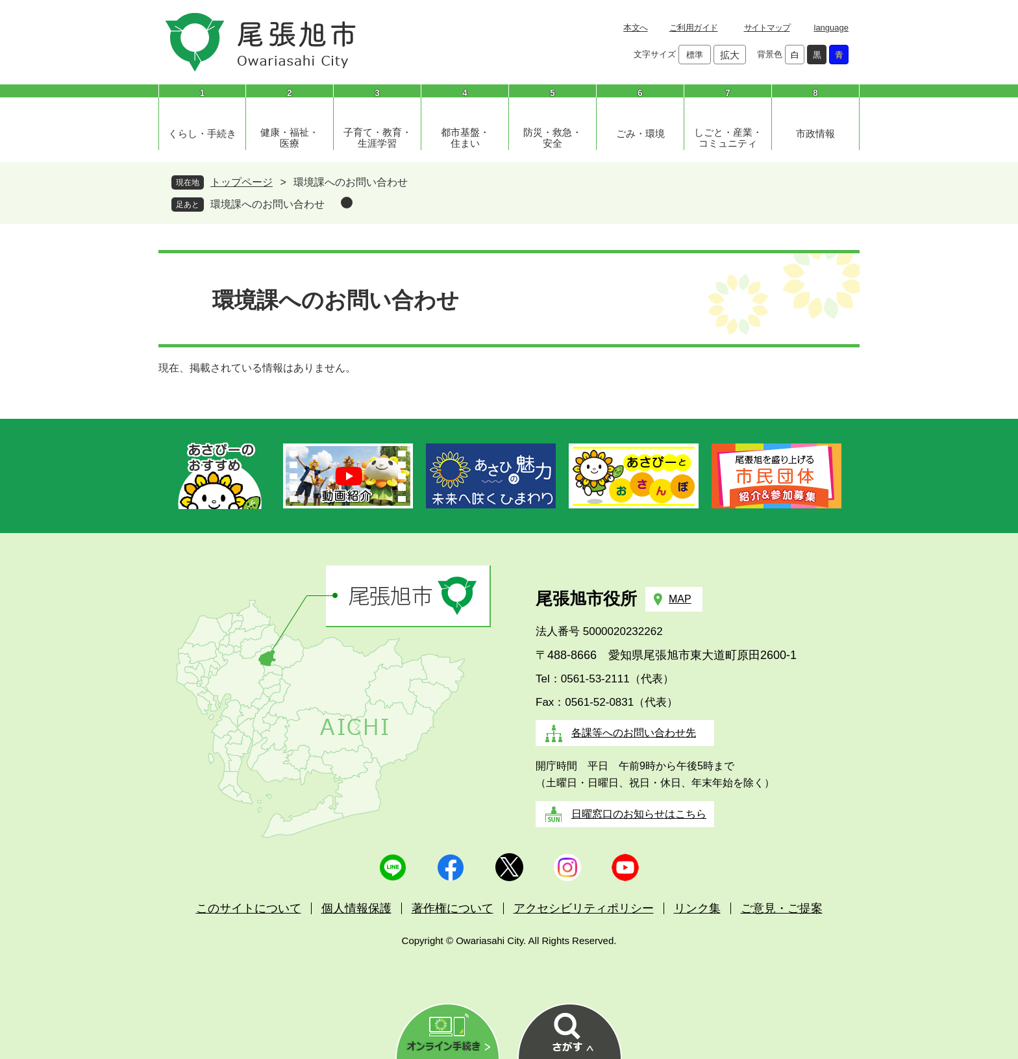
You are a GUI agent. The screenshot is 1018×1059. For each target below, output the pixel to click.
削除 (347, 202)
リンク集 (697, 908)
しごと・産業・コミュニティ (728, 138)
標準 (694, 55)
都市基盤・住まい (465, 138)
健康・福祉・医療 (289, 138)
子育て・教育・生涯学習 (377, 138)
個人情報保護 (356, 908)
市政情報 (815, 133)
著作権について (452, 908)
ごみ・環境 (640, 133)
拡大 (729, 54)
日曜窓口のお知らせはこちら (638, 813)
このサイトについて (248, 908)
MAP (680, 598)
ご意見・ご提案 (782, 908)
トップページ (241, 182)
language (831, 27)
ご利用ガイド (693, 27)
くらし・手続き (202, 133)
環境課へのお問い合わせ (267, 204)
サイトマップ (767, 27)
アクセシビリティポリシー (584, 908)
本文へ (635, 27)
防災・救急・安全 (552, 138)
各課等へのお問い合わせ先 (633, 732)
